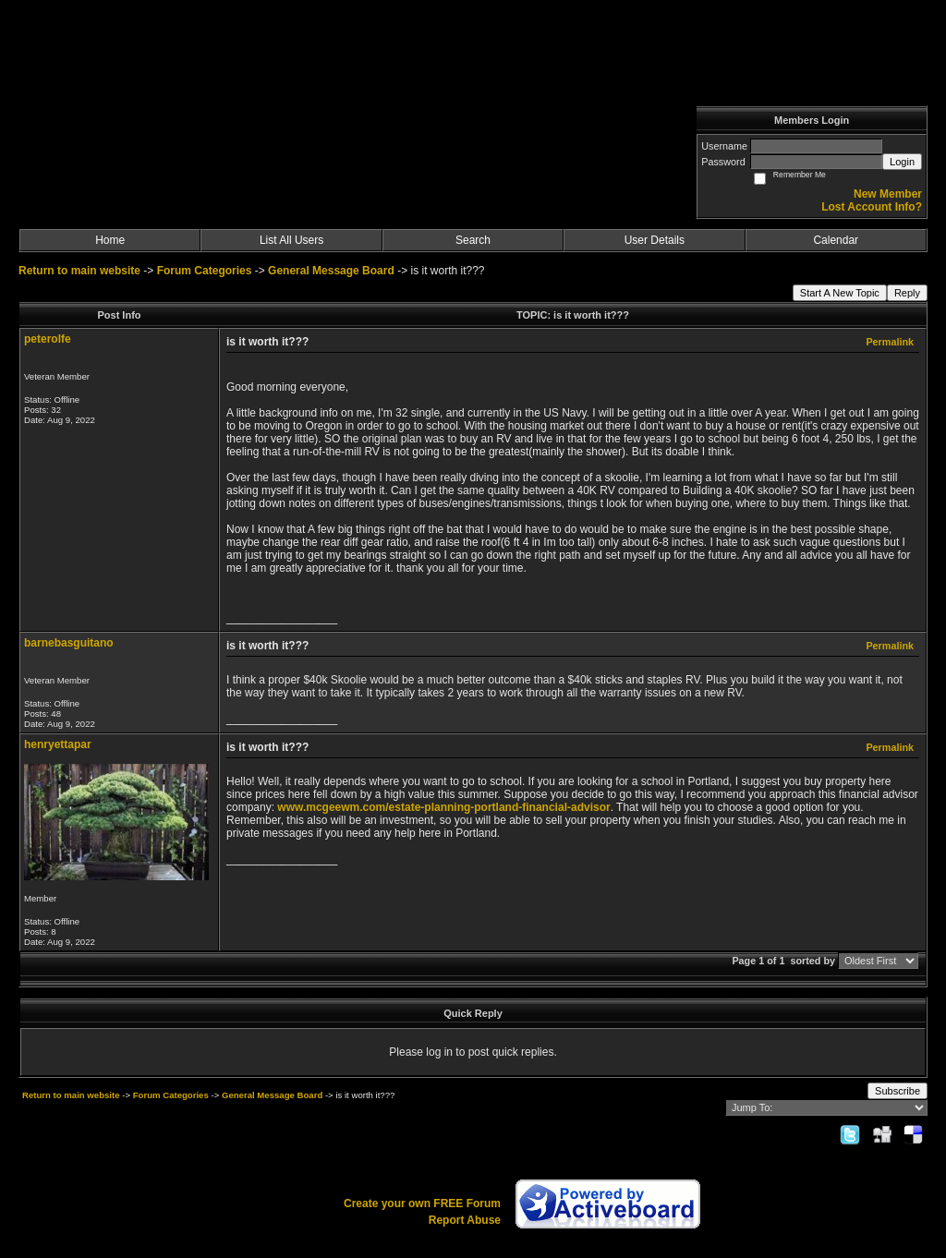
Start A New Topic (839, 292)
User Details (655, 240)
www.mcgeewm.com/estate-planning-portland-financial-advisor (443, 807)
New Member (888, 193)
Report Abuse (465, 1220)
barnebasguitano (69, 642)
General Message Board (331, 270)
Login (902, 161)
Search (473, 240)
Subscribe (897, 1090)
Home (110, 240)
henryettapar (57, 744)
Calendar (835, 240)
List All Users (291, 240)
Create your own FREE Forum (422, 1203)
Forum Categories (204, 270)
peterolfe (47, 339)
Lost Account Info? (871, 206)
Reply (907, 292)
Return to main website (80, 270)
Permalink (890, 341)
